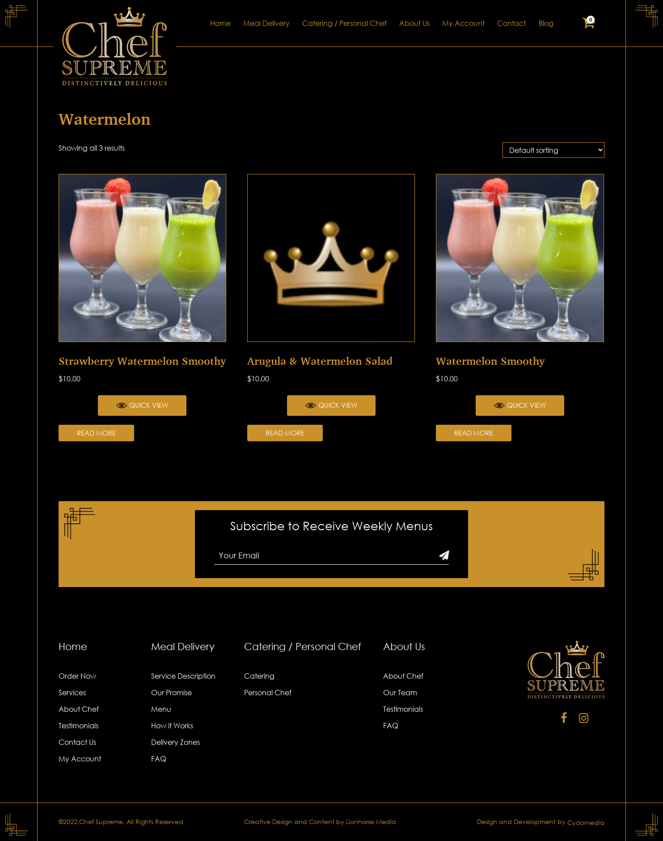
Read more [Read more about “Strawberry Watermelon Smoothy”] (96, 433)
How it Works (172, 725)
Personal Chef (267, 692)
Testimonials (78, 725)
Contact (511, 23)
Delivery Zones (175, 742)
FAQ (158, 758)
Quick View (142, 405)
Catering (259, 676)
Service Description (183, 676)
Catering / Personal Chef (344, 23)
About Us (414, 23)
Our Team (400, 692)
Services (72, 692)
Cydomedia (585, 822)
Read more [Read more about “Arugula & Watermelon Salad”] (285, 433)
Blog (546, 23)
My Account (463, 23)
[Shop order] (553, 150)
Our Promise (171, 692)
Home (220, 23)
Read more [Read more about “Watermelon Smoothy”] (473, 433)
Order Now (77, 676)
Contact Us (77, 742)
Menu (161, 709)
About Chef (79, 709)
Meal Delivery (266, 23)
